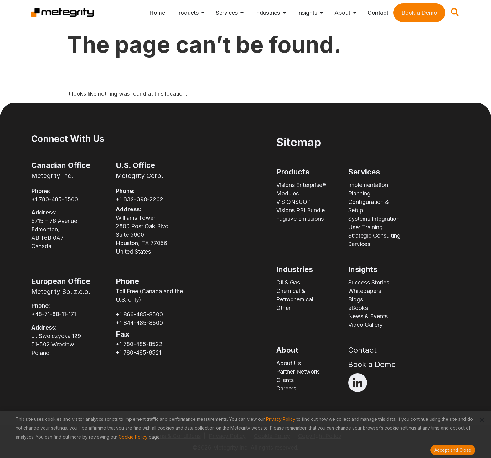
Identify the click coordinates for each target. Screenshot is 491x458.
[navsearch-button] (454, 14)
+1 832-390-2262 (139, 199)
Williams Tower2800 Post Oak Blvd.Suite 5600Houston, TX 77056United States (143, 234)
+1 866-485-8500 (139, 314)
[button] (482, 420)
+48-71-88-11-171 (53, 314)
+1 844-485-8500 (139, 323)
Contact (362, 350)
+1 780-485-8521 (138, 352)
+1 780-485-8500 (54, 199)
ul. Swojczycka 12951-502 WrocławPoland (56, 344)
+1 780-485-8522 (139, 344)
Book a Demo (372, 364)
